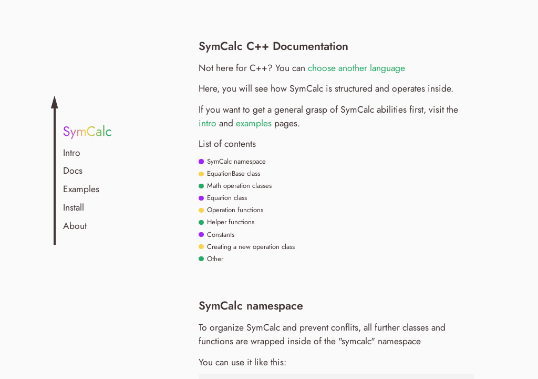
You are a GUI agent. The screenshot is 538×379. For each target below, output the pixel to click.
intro (207, 123)
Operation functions (234, 210)
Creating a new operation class (250, 247)
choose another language (356, 68)
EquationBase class (232, 173)
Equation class (226, 198)
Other (214, 259)
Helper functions (229, 222)
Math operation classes (238, 186)
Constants (219, 235)
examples (254, 123)
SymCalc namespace (235, 161)
